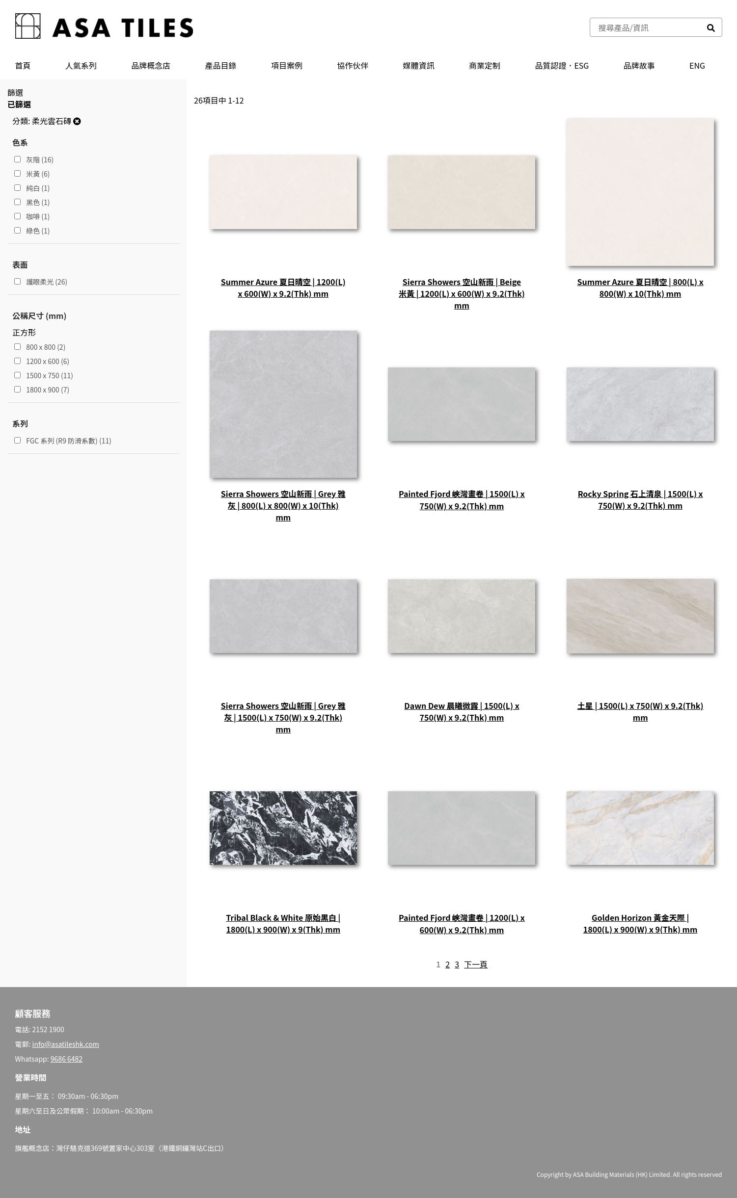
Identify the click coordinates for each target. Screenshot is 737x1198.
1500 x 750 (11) (43, 375)
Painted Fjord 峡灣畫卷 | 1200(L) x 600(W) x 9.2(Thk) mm (462, 924)
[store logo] (104, 27)
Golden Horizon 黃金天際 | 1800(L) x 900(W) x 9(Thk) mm (640, 923)
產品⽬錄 (221, 65)
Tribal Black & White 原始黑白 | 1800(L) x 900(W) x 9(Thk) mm (283, 923)
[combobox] (645, 27)
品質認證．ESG (562, 65)
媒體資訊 (419, 65)
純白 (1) (32, 188)
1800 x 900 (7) (41, 389)
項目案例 (286, 65)
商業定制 (484, 65)
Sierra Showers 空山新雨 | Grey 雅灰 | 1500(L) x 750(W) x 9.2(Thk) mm (283, 717)
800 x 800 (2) (39, 347)
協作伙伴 (352, 65)
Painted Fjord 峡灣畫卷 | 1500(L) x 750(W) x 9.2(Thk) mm (462, 500)
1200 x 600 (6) (41, 361)
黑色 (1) (32, 202)
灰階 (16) (34, 159)
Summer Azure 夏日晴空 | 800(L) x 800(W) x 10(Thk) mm (640, 287)
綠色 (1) (32, 230)
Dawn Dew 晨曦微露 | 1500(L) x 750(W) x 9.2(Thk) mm (461, 711)
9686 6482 (66, 1059)
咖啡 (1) (32, 216)
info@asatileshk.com (65, 1044)
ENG (697, 65)
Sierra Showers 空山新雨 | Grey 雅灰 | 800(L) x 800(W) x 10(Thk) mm (283, 505)
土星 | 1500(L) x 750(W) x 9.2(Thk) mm (640, 711)
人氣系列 (81, 65)
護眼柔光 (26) (40, 281)
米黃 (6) (32, 174)
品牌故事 (639, 65)
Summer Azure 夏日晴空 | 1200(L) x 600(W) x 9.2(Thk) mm (283, 287)
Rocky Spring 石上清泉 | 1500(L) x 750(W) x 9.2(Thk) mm (640, 499)
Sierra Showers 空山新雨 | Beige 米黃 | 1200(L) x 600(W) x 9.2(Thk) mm (462, 293)
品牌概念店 (150, 65)
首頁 (23, 65)
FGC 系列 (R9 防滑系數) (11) (62, 440)
